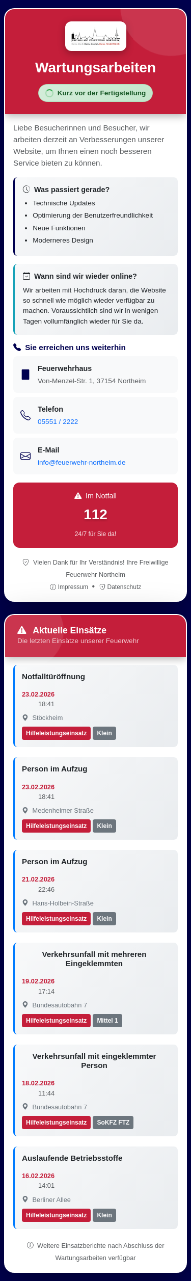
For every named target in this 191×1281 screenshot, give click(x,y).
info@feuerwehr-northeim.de (81, 462)
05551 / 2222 (58, 421)
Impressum (70, 587)
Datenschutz (120, 587)
